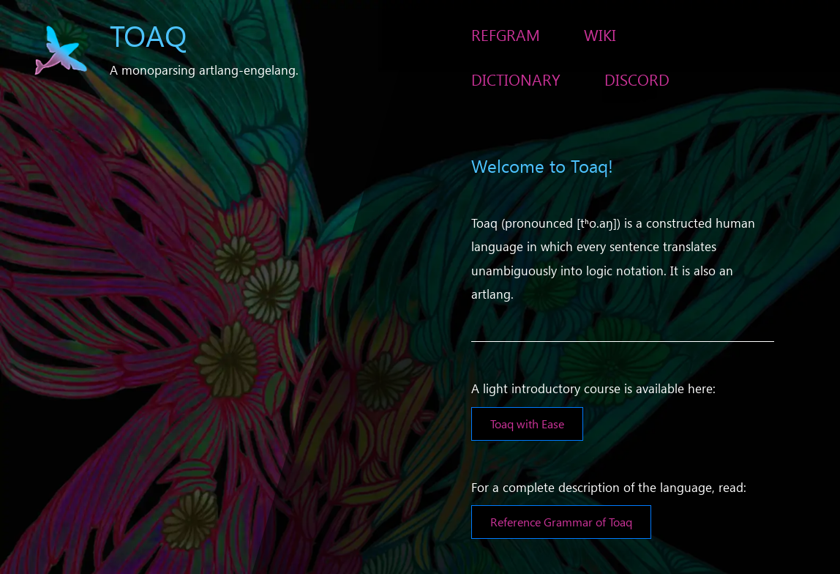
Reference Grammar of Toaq (561, 521)
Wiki (600, 34)
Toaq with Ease (527, 423)
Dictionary (515, 79)
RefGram (505, 34)
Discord (637, 79)
